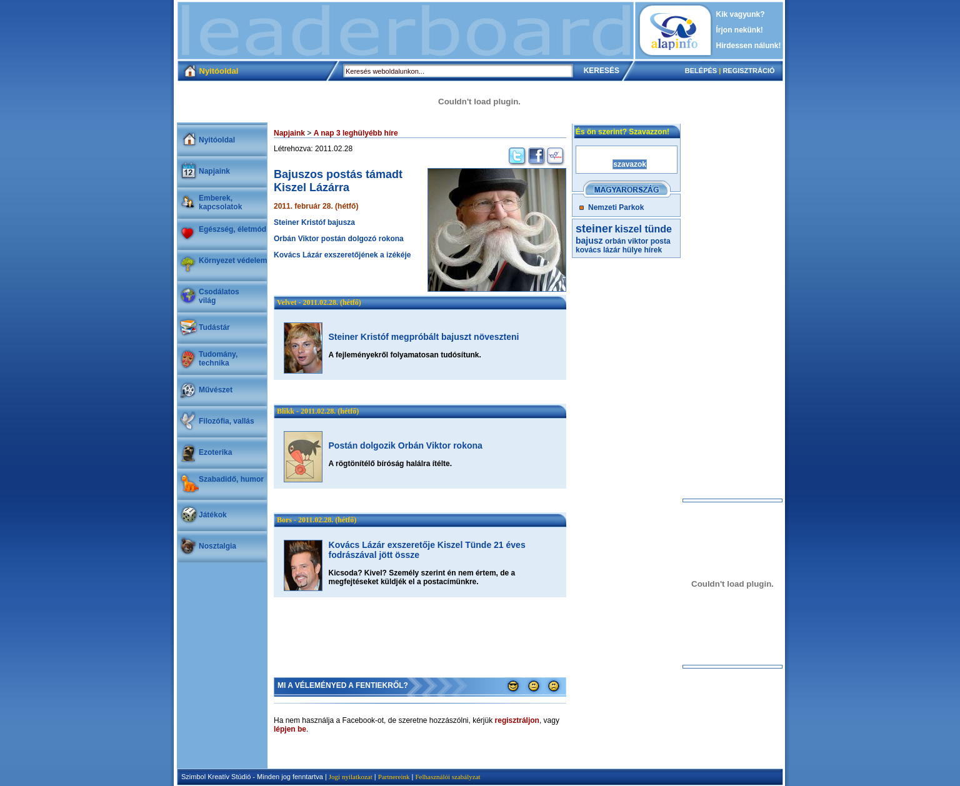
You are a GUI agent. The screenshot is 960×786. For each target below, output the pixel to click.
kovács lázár (598, 250)
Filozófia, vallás (226, 421)
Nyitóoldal (217, 140)
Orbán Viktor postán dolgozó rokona (339, 238)
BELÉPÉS (701, 70)
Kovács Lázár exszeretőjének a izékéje (342, 255)
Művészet (215, 390)
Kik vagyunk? (740, 14)
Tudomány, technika (218, 358)
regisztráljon (517, 720)
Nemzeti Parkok (616, 207)
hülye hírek (642, 250)
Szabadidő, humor (231, 479)
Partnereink (394, 776)
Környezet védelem (233, 260)
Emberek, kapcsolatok (220, 202)
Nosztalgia (217, 546)
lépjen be (290, 729)
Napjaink (214, 171)
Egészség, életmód (232, 229)
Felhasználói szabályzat (447, 776)
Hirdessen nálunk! (748, 45)
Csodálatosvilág (219, 296)
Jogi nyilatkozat (350, 776)
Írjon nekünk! (739, 30)
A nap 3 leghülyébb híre (356, 133)
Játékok (213, 514)
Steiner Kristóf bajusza (314, 222)
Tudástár (214, 327)
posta (661, 241)
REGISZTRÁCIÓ (748, 70)
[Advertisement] (405, 30)
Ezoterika (215, 452)
